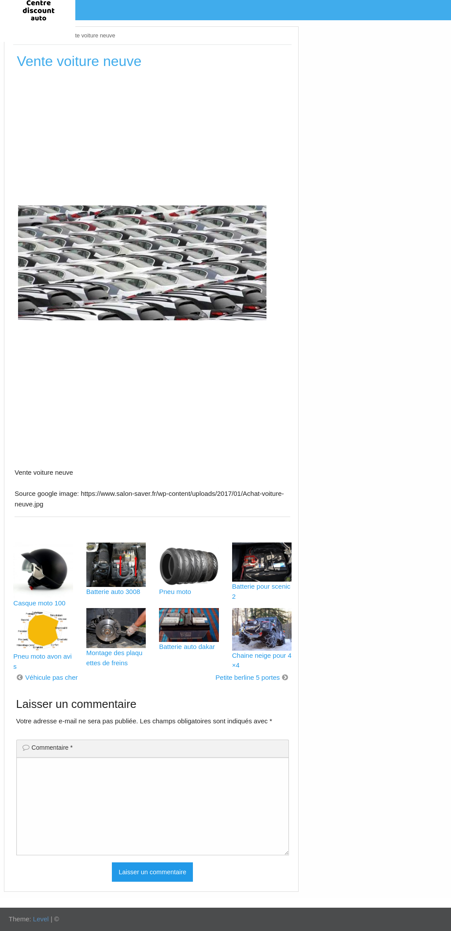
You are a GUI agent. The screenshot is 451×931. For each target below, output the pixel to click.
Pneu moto (175, 591)
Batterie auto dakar (187, 646)
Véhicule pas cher (51, 677)
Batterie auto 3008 (113, 591)
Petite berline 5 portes (247, 677)
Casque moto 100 (39, 603)
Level (41, 919)
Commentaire (52, 747)
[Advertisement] (152, 140)
